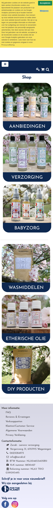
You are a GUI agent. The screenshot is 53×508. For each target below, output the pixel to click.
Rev (8, 417)
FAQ (8, 412)
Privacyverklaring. (8, 45)
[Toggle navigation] (5, 64)
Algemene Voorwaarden (19, 430)
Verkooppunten (14, 421)
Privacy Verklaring (15, 435)
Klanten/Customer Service (20, 426)
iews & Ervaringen (20, 417)
